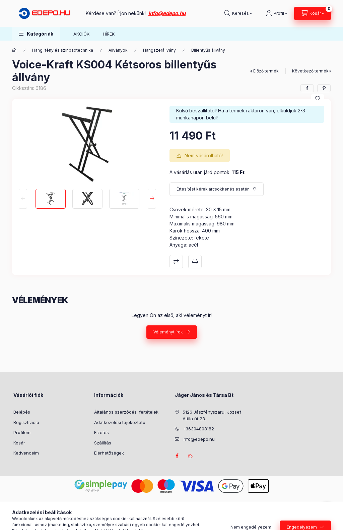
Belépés (21, 412)
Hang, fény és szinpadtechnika (62, 50)
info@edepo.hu (167, 13)
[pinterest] (324, 88)
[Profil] (276, 13)
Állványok (118, 50)
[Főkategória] (14, 50)
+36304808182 (198, 428)
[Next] (152, 199)
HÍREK (109, 34)
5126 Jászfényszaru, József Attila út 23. (212, 415)
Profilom (21, 432)
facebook (177, 456)
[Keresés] (238, 13)
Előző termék (266, 70)
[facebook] (307, 88)
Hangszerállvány (159, 50)
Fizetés (101, 432)
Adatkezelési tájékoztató (119, 422)
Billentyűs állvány (208, 50)
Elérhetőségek (109, 453)
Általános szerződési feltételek (126, 412)
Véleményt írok (168, 331)
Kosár (19, 442)
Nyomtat (195, 261)
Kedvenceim (26, 453)
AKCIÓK (81, 34)
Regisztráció (26, 422)
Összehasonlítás (176, 261)
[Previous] (23, 199)
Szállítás (102, 442)
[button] (36, 34)
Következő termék (310, 70)
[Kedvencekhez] (317, 98)
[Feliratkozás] (216, 189)
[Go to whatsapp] (327, 510)
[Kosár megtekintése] (312, 13)
